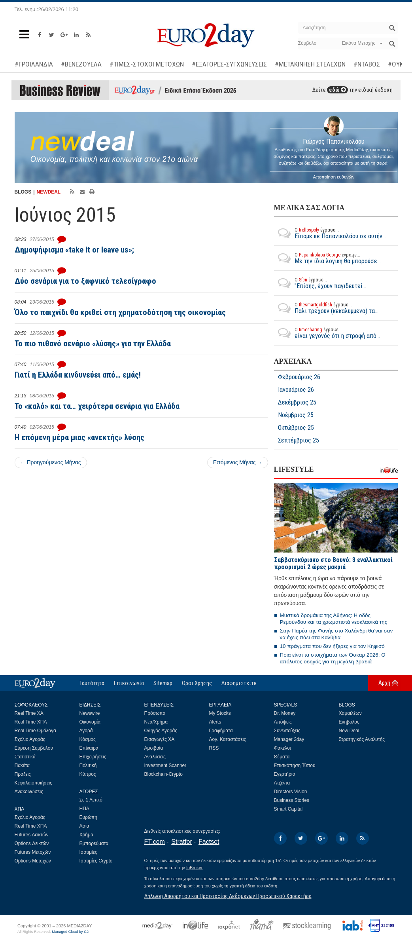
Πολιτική (88, 765)
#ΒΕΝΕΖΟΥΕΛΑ (81, 64)
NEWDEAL (49, 192)
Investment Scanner (165, 765)
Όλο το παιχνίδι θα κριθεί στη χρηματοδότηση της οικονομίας (120, 312)
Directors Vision (290, 791)
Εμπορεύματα (94, 843)
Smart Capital (288, 809)
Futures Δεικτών (32, 835)
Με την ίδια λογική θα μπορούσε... (327, 258)
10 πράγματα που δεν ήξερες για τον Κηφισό (332, 646)
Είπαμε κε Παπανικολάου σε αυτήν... (330, 233)
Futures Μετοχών (33, 852)
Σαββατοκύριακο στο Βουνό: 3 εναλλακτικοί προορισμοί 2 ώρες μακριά (333, 563)
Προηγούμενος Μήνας (51, 462)
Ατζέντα (282, 783)
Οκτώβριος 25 (296, 428)
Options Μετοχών (33, 861)
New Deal (349, 730)
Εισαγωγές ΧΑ (159, 739)
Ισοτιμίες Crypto (96, 861)
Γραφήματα (221, 730)
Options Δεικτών (32, 843)
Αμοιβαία (153, 748)
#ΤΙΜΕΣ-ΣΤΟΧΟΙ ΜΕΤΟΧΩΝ (147, 64)
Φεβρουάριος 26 (299, 377)
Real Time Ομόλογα (35, 730)
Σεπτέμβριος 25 (298, 440)
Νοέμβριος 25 (296, 415)
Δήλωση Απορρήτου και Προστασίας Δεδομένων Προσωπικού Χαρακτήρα (228, 896)
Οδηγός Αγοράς (161, 730)
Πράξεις (23, 774)
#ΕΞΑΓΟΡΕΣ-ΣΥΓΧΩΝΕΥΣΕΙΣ (229, 64)
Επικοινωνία (129, 683)
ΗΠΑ (84, 808)
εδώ (337, 89)
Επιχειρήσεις (92, 757)
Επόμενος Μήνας (237, 462)
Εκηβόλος (349, 722)
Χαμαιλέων (350, 713)
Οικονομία (90, 722)
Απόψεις (283, 722)
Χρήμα (86, 835)
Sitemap (162, 683)
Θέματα (282, 757)
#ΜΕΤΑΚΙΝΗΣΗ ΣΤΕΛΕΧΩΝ (310, 64)
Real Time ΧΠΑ (31, 722)
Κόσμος (87, 739)
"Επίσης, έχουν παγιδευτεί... (320, 283)
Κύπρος (87, 774)
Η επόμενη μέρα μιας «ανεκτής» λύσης (79, 437)
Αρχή (384, 682)
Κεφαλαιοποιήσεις (33, 783)
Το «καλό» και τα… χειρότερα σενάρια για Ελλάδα (97, 406)
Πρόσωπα (155, 713)
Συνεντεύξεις (287, 730)
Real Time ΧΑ (29, 713)
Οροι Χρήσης (197, 683)
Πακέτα (22, 765)
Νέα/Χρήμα (156, 722)
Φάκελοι (282, 748)
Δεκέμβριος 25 (297, 402)
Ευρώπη (88, 817)
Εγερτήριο (284, 774)
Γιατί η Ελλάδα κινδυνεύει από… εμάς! (78, 375)
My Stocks (220, 713)
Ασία (84, 826)
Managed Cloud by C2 (70, 932)
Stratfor (181, 841)
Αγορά (86, 730)
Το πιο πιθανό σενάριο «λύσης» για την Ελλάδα (93, 343)
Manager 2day (289, 739)
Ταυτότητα (91, 683)
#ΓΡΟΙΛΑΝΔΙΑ (34, 64)
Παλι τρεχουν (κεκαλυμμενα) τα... (326, 308)
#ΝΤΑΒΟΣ (366, 64)
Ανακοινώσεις (29, 791)
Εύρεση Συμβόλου (34, 748)
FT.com (154, 841)
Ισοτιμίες (88, 852)
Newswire (89, 713)
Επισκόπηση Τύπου (295, 765)
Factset (208, 841)
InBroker (194, 867)
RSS (214, 748)
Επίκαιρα (88, 748)
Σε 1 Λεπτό (91, 800)
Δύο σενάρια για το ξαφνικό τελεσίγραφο (85, 281)
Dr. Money (285, 713)
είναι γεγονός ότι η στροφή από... (327, 333)
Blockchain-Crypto (163, 774)
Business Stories (291, 800)
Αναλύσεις (155, 757)
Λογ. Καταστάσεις (227, 739)
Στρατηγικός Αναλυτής (362, 739)
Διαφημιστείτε (239, 683)
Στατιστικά (25, 757)
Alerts (215, 722)
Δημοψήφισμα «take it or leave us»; (74, 249)
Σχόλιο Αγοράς (30, 739)
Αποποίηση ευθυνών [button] (334, 177)
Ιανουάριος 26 (296, 390)
